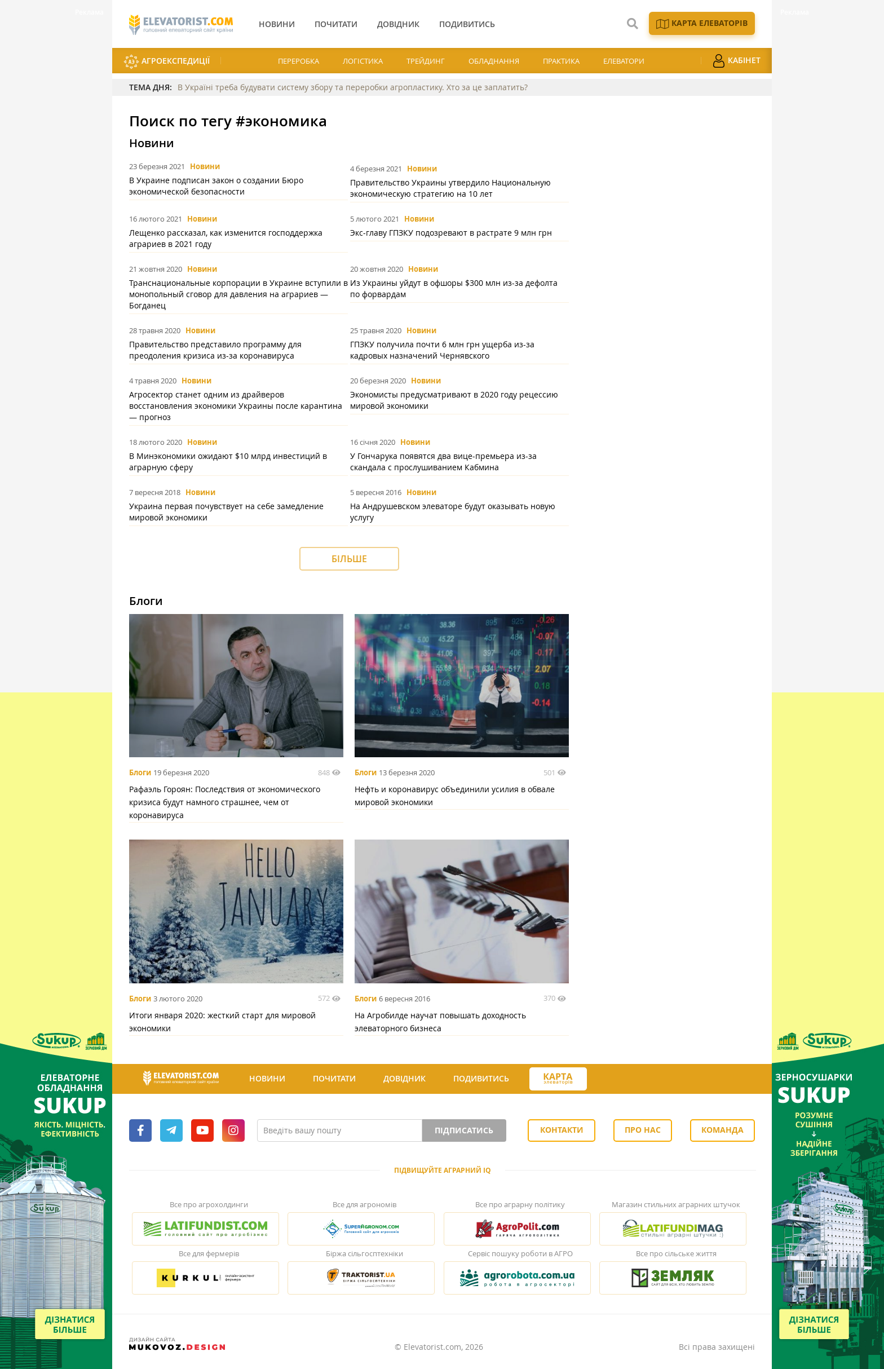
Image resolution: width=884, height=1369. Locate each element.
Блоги (140, 772)
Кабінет (736, 61)
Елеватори (623, 61)
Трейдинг (425, 61)
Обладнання (493, 61)
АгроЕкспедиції (166, 61)
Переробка (298, 61)
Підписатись (464, 1130)
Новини (205, 166)
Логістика (363, 61)
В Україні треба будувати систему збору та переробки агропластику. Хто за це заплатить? (353, 87)
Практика (561, 61)
